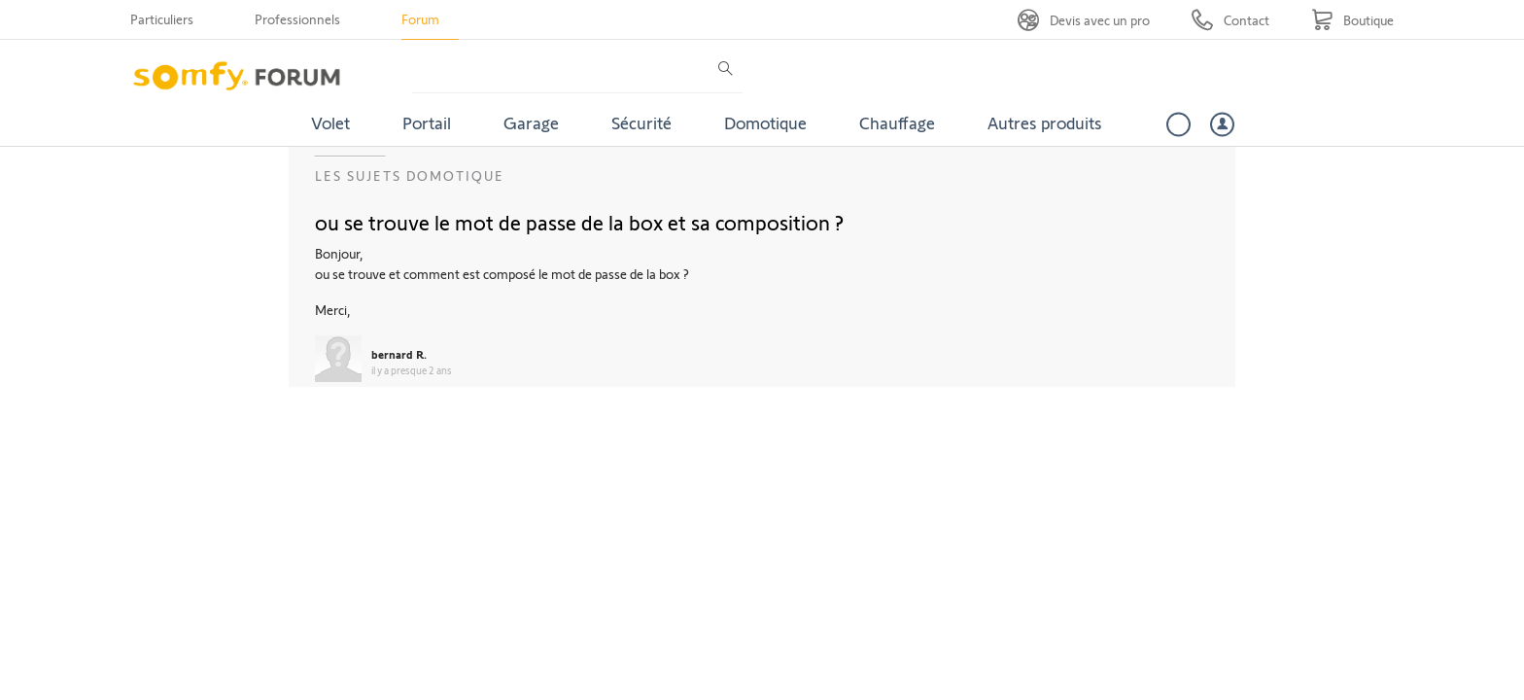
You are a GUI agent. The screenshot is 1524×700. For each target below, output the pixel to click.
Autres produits (1044, 122)
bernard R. (399, 354)
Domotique (765, 122)
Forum (420, 19)
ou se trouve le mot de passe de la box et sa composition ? (579, 221)
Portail (426, 122)
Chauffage (897, 122)
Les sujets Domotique (409, 175)
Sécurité (641, 122)
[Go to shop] (1352, 20)
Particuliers (161, 19)
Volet (330, 122)
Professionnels (297, 19)
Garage (531, 122)
